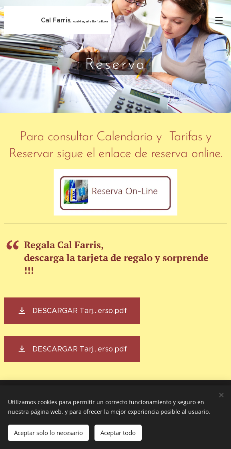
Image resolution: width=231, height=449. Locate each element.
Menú (219, 20)
